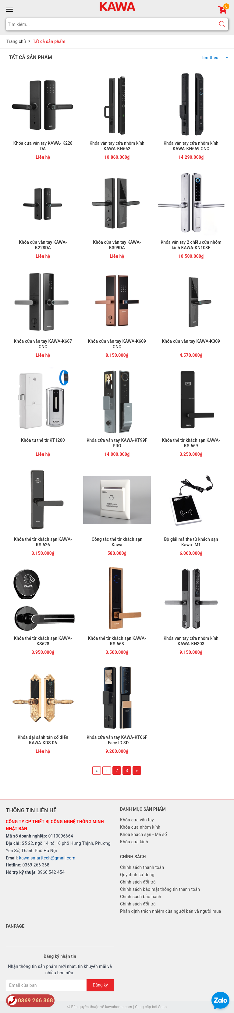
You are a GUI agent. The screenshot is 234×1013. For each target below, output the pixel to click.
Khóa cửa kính (134, 841)
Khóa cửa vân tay (137, 819)
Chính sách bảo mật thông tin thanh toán (160, 889)
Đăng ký (100, 985)
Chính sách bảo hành (140, 896)
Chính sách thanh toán (142, 867)
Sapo (162, 1007)
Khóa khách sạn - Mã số (143, 834)
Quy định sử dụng (137, 874)
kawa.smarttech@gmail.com (47, 857)
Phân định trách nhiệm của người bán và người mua (170, 911)
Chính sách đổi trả (138, 882)
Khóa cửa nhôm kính (140, 827)
